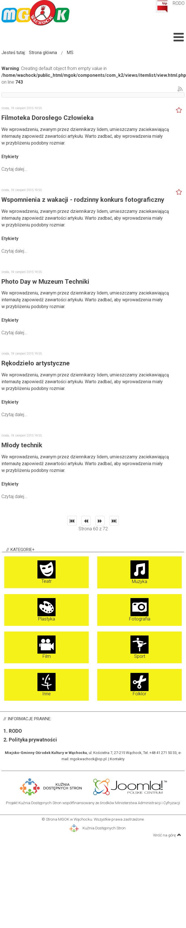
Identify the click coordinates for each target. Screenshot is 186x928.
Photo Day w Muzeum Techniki (45, 281)
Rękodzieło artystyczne (35, 363)
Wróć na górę (167, 835)
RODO (179, 3)
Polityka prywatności (33, 740)
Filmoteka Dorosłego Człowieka (47, 117)
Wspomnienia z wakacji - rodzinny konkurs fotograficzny (82, 199)
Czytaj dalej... (14, 169)
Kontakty (117, 759)
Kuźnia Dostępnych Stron (97, 828)
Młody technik (21, 445)
